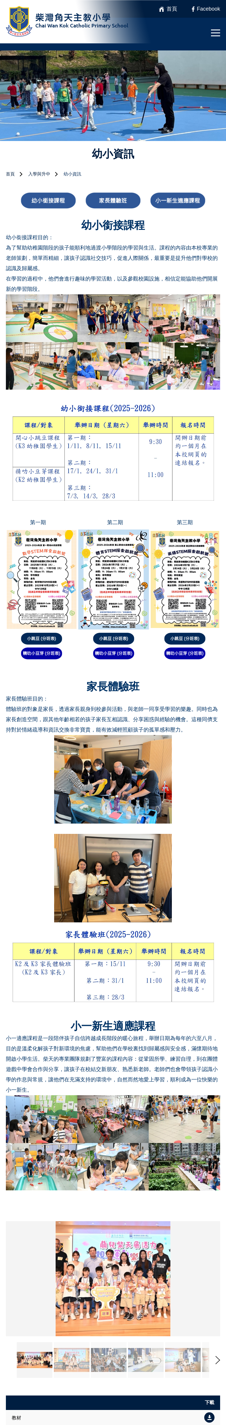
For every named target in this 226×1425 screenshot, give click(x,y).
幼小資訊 (72, 173)
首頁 (10, 173)
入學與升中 (39, 173)
